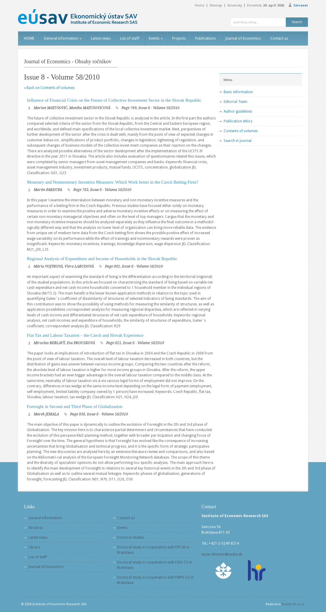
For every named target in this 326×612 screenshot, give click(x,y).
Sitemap (215, 5)
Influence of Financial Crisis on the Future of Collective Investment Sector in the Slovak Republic (114, 100)
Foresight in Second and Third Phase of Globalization (74, 406)
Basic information (238, 92)
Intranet (300, 5)
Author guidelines (238, 111)
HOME (29, 38)
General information (62, 38)
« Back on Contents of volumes (49, 88)
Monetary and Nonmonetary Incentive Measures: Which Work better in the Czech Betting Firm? (112, 182)
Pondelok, (265, 5)
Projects (179, 38)
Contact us (279, 38)
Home (199, 5)
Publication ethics (238, 121)
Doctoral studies (130, 537)
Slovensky (234, 5)
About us (35, 528)
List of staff (129, 38)
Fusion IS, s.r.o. (293, 604)
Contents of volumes (241, 131)
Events (156, 38)
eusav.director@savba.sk (221, 554)
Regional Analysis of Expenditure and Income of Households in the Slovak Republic (102, 258)
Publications (205, 38)
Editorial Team (235, 102)
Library (34, 547)
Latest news (101, 38)
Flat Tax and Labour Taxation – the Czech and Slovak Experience (85, 335)
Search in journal (237, 141)
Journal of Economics (243, 38)
